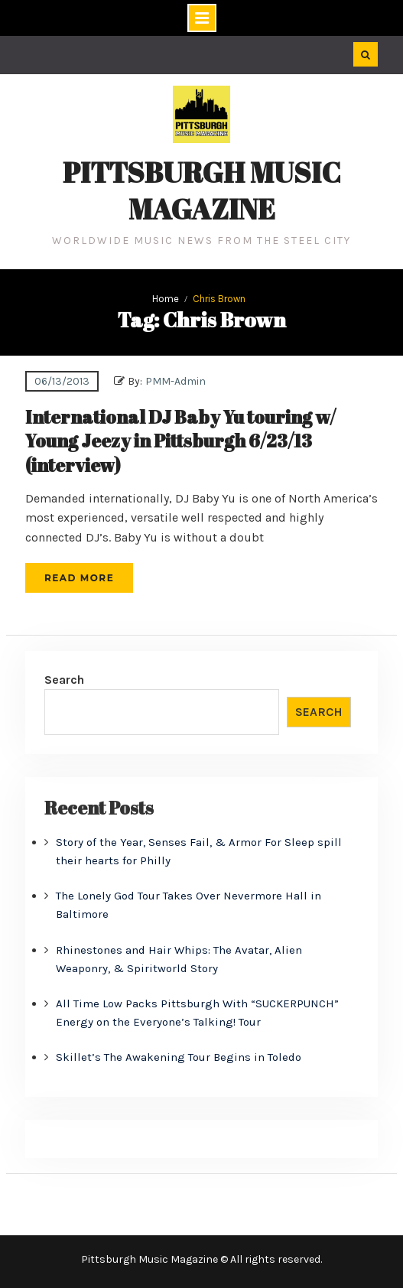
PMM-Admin (175, 381)
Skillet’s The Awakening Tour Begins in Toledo (178, 1057)
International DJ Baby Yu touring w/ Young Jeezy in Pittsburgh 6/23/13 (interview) (180, 440)
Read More (79, 578)
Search (64, 679)
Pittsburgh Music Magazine (202, 190)
